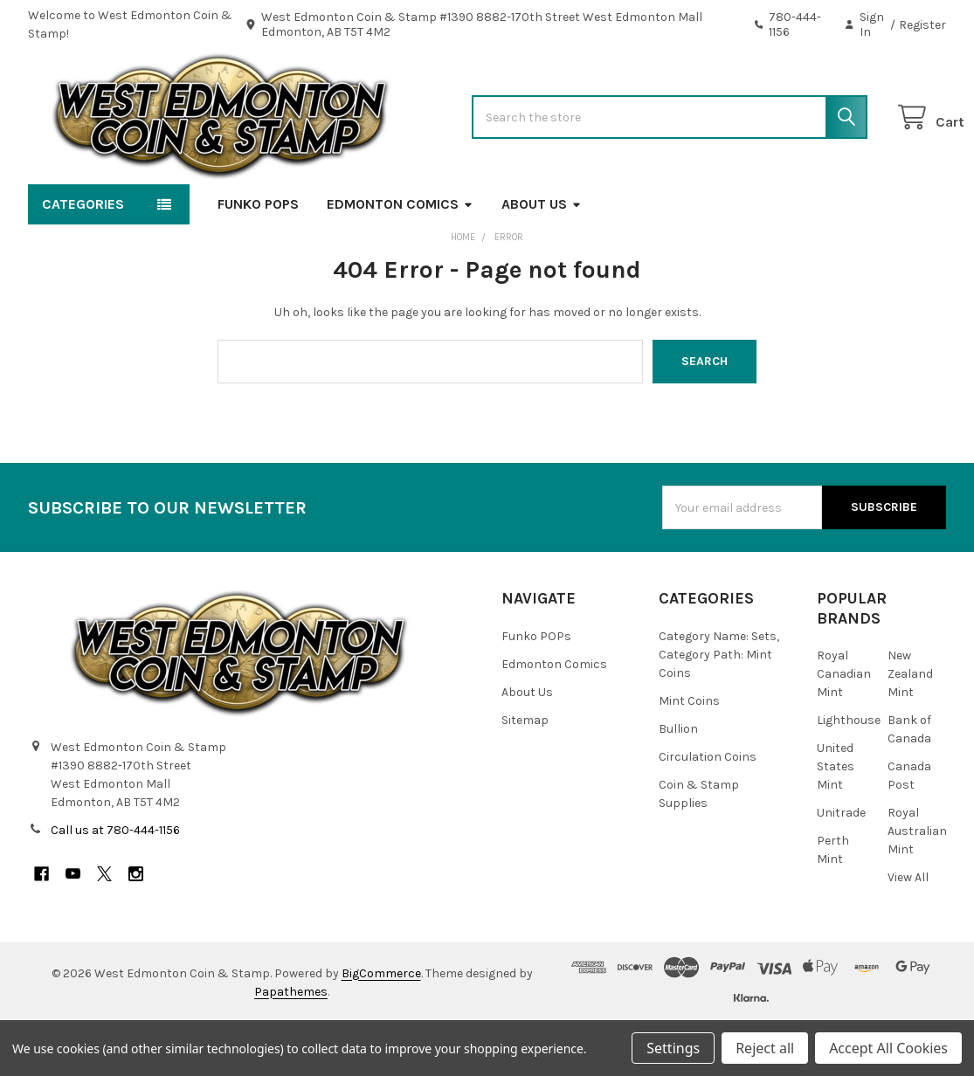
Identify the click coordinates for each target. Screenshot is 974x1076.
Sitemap (525, 773)
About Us (541, 257)
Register (922, 24)
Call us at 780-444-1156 (115, 883)
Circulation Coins (707, 810)
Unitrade (841, 866)
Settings (673, 1048)
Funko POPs (258, 257)
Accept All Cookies (888, 1048)
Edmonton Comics (400, 257)
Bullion (678, 782)
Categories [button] (83, 257)
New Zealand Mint (910, 727)
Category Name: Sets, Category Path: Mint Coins (719, 708)
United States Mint (835, 819)
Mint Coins (689, 754)
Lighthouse (849, 773)
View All (908, 930)
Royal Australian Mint (917, 884)
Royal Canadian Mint (844, 727)
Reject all (765, 1048)
